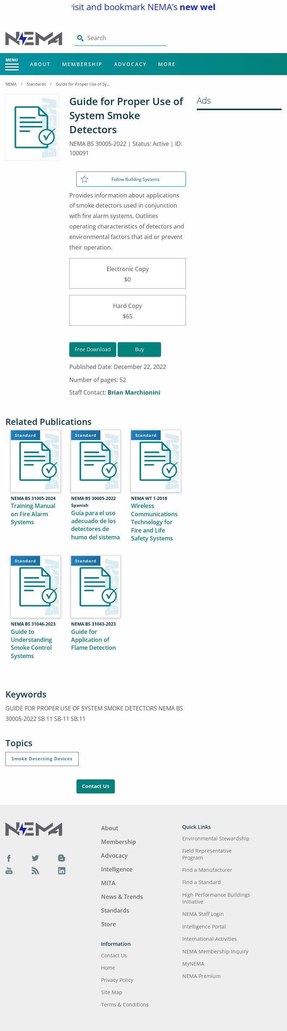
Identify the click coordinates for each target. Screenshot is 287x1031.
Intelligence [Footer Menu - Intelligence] (116, 869)
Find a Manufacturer (207, 869)
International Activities (209, 938)
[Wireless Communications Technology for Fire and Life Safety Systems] (156, 500)
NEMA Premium (201, 976)
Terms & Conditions (125, 1004)
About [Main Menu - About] (40, 64)
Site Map (111, 992)
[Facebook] (9, 857)
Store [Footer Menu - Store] (108, 924)
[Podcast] (35, 870)
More (167, 64)
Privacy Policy (117, 979)
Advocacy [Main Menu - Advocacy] (130, 64)
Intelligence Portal (204, 926)
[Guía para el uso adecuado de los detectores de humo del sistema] (96, 499)
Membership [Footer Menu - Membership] (118, 842)
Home (108, 967)
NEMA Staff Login (203, 913)
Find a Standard (201, 882)
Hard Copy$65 (127, 310)
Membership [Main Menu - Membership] (82, 64)
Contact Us (95, 786)
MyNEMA (193, 963)
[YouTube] (9, 870)
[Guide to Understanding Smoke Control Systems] (35, 622)
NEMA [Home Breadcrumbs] (11, 84)
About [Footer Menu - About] (109, 828)
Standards (36, 84)
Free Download (93, 349)
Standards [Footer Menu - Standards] (115, 910)
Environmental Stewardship (215, 838)
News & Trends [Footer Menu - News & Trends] (122, 897)
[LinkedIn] (61, 870)
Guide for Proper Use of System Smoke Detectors (83, 84)
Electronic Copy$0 (127, 273)
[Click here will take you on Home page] (34, 38)
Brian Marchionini (134, 392)
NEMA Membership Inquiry (215, 951)
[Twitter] (35, 857)
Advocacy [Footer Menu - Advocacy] (114, 856)
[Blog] (61, 857)
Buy (139, 349)
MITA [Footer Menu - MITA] (108, 883)
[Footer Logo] (33, 828)
